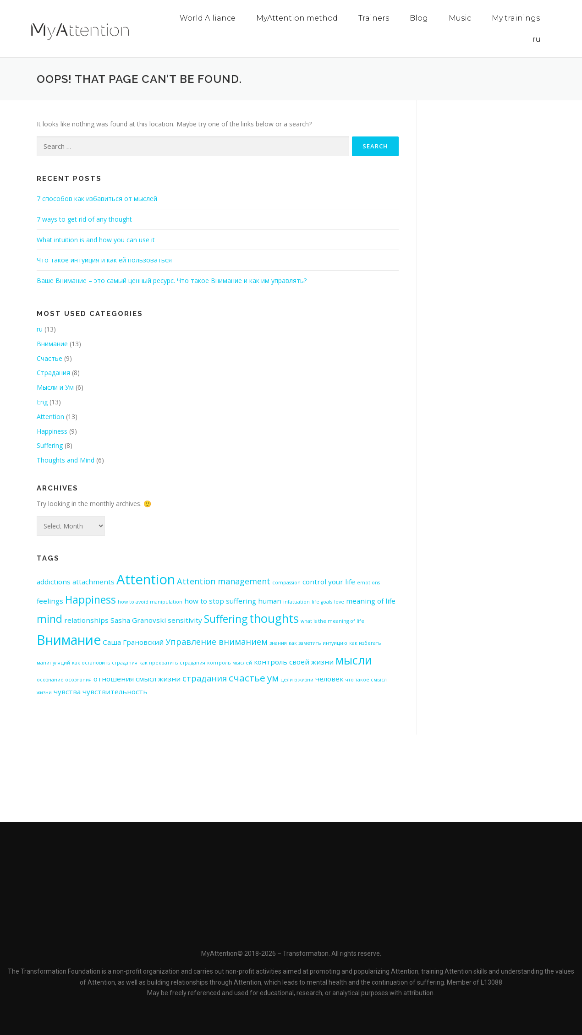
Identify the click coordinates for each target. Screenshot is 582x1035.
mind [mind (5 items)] (49, 618)
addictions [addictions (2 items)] (54, 581)
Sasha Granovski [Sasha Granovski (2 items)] (138, 619)
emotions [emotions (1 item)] (368, 582)
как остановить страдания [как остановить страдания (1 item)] (104, 662)
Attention (50, 416)
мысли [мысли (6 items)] (353, 659)
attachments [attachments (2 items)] (93, 581)
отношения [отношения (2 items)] (113, 678)
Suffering (50, 445)
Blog (419, 18)
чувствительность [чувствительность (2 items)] (115, 691)
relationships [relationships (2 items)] (86, 619)
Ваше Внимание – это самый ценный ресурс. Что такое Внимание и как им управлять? (172, 280)
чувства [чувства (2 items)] (67, 691)
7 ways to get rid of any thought (84, 218)
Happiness (52, 430)
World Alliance (208, 18)
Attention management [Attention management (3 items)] (223, 580)
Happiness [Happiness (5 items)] (90, 599)
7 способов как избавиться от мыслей (97, 198)
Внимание (52, 343)
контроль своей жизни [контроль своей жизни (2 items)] (294, 661)
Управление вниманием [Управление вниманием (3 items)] (216, 641)
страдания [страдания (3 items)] (204, 677)
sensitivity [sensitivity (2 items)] (185, 619)
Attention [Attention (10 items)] (145, 579)
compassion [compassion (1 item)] (286, 582)
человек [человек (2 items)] (329, 678)
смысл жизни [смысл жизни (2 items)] (158, 678)
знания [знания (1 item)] (278, 642)
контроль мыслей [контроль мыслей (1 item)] (229, 662)
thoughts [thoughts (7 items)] (274, 618)
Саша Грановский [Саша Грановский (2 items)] (133, 641)
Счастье (49, 358)
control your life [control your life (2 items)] (328, 581)
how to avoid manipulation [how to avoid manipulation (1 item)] (150, 601)
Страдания (53, 372)
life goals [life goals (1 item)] (322, 601)
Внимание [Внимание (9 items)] (69, 639)
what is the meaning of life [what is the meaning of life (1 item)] (332, 620)
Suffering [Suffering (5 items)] (225, 618)
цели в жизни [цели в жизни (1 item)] (296, 679)
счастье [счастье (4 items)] (247, 677)
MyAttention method (297, 18)
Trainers (373, 18)
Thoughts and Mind (65, 459)
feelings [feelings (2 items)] (50, 600)
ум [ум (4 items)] (273, 677)
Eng (42, 401)
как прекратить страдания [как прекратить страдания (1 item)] (172, 662)
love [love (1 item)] (339, 601)
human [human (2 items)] (269, 600)
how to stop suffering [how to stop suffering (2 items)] (220, 600)
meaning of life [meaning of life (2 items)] (370, 600)
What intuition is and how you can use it (96, 239)
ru (537, 39)
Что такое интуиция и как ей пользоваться (104, 259)
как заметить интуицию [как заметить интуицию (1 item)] (318, 642)
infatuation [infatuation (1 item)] (296, 601)
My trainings (516, 18)
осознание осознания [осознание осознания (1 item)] (64, 679)
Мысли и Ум (55, 386)
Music (460, 18)
